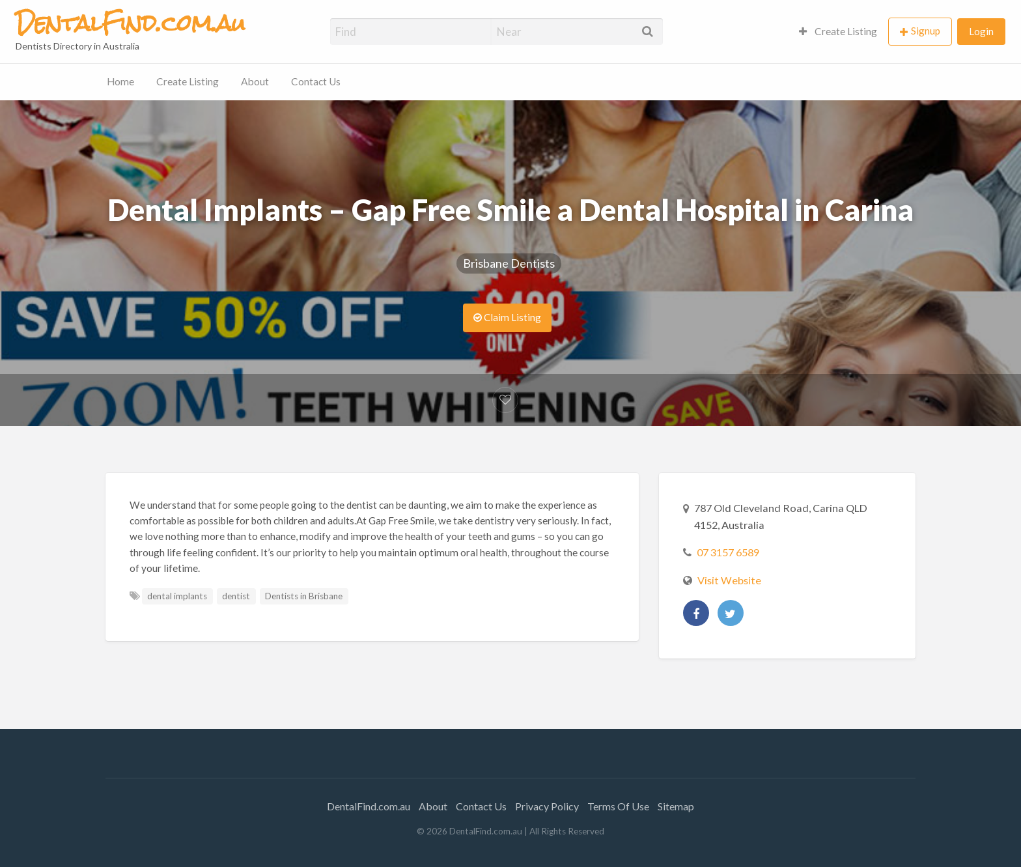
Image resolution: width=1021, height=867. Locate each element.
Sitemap (676, 806)
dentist (236, 596)
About (255, 81)
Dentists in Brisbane (304, 596)
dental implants (177, 596)
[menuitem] (838, 32)
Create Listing (838, 31)
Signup (925, 30)
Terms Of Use (618, 806)
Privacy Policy (547, 806)
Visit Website (729, 580)
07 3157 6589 (728, 552)
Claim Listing (507, 317)
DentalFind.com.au (368, 806)
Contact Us (316, 81)
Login (981, 31)
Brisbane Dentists (509, 263)
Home (120, 81)
